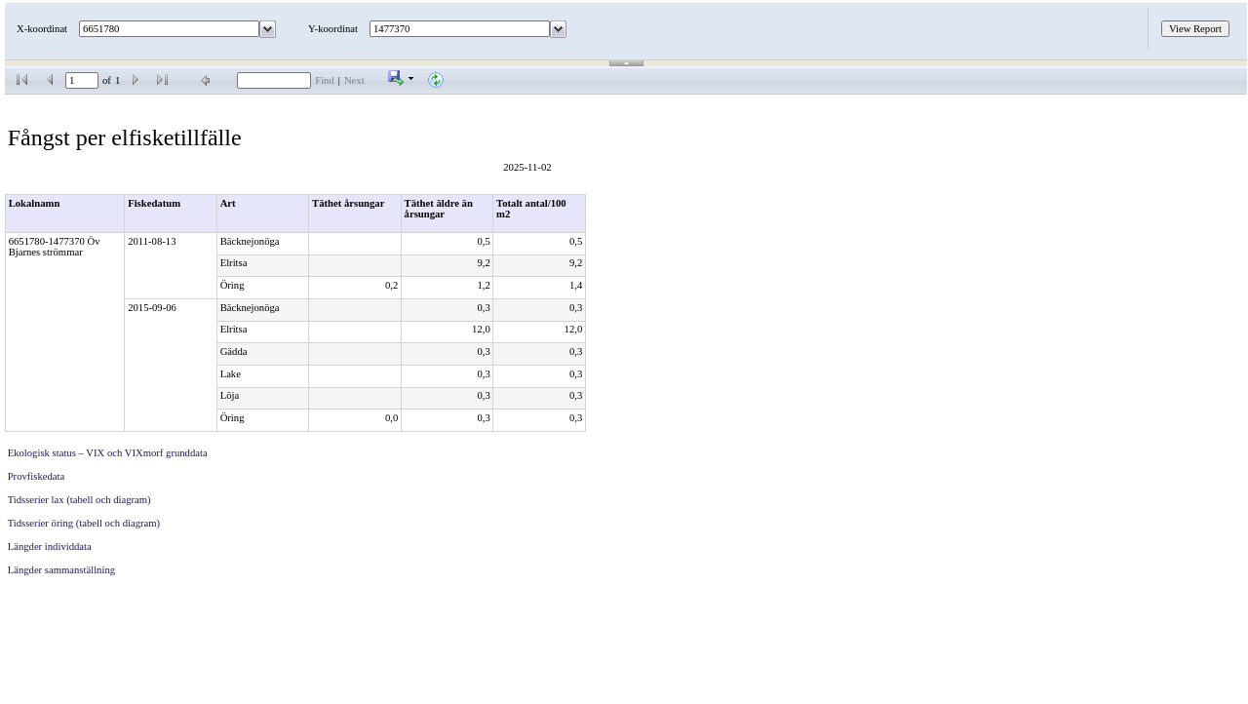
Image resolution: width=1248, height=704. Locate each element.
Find (324, 80)
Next (354, 80)
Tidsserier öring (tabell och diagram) (84, 523)
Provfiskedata (36, 476)
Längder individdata (50, 546)
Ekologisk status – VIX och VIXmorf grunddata (108, 453)
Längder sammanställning (61, 570)
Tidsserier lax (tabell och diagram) (79, 499)
